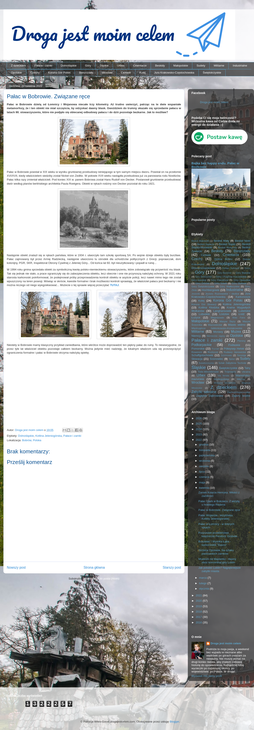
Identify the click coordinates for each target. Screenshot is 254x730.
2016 (199, 622)
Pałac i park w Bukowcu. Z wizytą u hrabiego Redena (218, 503)
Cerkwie (126, 72)
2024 (199, 429)
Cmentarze (140, 65)
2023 (199, 434)
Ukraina (246, 371)
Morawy (218, 331)
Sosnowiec (216, 358)
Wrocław (107, 72)
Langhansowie (222, 310)
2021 (199, 595)
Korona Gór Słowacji (203, 304)
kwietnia (204, 487)
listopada (205, 450)
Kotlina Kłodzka (209, 307)
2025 (199, 423)
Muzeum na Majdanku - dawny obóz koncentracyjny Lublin (217, 560)
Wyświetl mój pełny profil (206, 676)
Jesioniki (195, 294)
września (205, 460)
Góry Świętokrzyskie (203, 286)
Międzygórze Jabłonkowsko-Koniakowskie (216, 328)
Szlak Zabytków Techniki (232, 362)
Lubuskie (204, 314)
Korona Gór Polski (59, 72)
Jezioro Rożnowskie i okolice (222, 293)
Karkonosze (243, 296)
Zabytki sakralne (203, 392)
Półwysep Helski (234, 348)
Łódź (242, 314)
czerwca (204, 476)
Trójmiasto (230, 371)
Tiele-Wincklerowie (208, 371)
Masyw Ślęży (228, 321)
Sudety (201, 65)
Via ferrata (223, 375)
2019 (199, 606)
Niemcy (196, 335)
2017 (199, 617)
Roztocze (213, 352)
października (207, 455)
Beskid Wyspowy (227, 247)
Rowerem (196, 352)
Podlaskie (234, 345)
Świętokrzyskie (212, 72)
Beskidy (160, 65)
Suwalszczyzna (206, 363)
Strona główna (94, 567)
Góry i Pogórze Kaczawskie (231, 276)
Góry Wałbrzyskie (230, 286)
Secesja (241, 355)
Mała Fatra (238, 318)
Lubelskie (244, 310)
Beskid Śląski (227, 244)
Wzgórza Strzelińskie (225, 383)
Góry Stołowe (239, 283)
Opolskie (16, 72)
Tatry (247, 368)
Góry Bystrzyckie (203, 277)
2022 (199, 439)
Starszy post (172, 567)
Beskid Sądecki (205, 244)
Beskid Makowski (200, 241)
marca (203, 577)
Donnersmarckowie (203, 268)
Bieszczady (86, 72)
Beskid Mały (221, 240)
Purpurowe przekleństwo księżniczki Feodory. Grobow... (218, 534)
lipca (202, 471)
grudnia (204, 444)
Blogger (174, 721)
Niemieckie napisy (216, 336)
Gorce (247, 268)
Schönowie (226, 355)
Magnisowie (217, 317)
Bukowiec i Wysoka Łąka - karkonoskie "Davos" (214, 543)
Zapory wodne (241, 395)
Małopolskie (180, 65)
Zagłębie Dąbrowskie (209, 395)
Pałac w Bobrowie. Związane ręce (219, 510)
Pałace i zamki (43, 65)
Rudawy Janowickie (235, 352)
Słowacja (197, 358)
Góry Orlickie (202, 283)
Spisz (232, 358)
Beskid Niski (242, 240)
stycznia (204, 588)
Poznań (215, 349)
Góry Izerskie (198, 280)
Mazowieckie (215, 324)
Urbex (120, 65)
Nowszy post (16, 567)
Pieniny (241, 340)
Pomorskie (197, 348)
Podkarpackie (201, 345)
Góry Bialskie (243, 272)
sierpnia (204, 466)
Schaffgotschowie (202, 355)
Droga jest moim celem (214, 102)
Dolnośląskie (69, 65)
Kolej (142, 72)
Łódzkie (224, 314)
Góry (88, 65)
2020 (199, 600)
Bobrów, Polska (31, 440)
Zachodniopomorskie (239, 392)
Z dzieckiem (18, 65)
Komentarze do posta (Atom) (101, 578)
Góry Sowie (220, 283)
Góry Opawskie (241, 280)
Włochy (241, 379)
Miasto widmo (236, 324)
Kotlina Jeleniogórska (48, 435)
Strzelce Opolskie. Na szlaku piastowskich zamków (216, 552)
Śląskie (104, 65)
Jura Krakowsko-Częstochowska (174, 72)
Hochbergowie (210, 290)
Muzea (236, 331)
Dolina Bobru (223, 259)
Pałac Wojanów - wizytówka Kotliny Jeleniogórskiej (215, 517)
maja (202, 482)
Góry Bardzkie (225, 273)
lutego (203, 583)
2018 (199, 611)
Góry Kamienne (220, 280)
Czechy (34, 72)
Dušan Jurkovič (230, 268)
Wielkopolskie (221, 379)
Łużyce (195, 317)
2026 (199, 418)
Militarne (219, 65)
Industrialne (240, 65)
